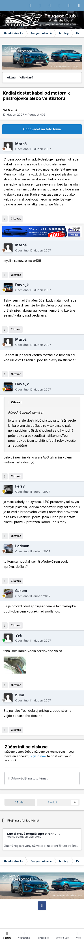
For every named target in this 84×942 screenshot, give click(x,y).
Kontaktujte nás (35, 918)
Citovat (16, 218)
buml (19, 695)
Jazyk (46, 914)
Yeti (18, 635)
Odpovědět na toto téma (42, 129)
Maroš (12, 110)
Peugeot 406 (36, 114)
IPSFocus (32, 914)
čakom (21, 590)
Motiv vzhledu (64, 914)
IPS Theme (13, 914)
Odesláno (33, 149)
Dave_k (22, 285)
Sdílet (20, 802)
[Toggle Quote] (9, 402)
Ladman (22, 546)
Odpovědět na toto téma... (29, 778)
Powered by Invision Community (42, 922)
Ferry (20, 486)
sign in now (38, 756)
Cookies (54, 918)
